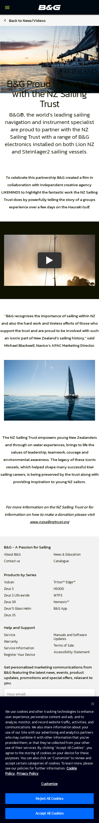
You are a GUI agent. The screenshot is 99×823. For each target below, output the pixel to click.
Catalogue (61, 561)
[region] (49, 759)
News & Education (67, 554)
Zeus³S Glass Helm (17, 608)
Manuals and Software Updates (70, 636)
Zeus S (9, 588)
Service (9, 634)
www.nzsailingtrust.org (49, 522)
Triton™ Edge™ (65, 582)
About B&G (12, 554)
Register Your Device (19, 654)
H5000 (59, 588)
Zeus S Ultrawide (17, 595)
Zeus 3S (10, 615)
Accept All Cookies (49, 813)
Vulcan (9, 582)
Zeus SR (10, 601)
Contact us (12, 561)
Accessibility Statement (72, 651)
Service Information (19, 648)
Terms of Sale (64, 645)
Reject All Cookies (49, 798)
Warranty (11, 641)
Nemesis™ (61, 601)
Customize (49, 783)
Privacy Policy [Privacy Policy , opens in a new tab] (28, 773)
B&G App (60, 608)
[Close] (92, 704)
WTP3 (58, 595)
